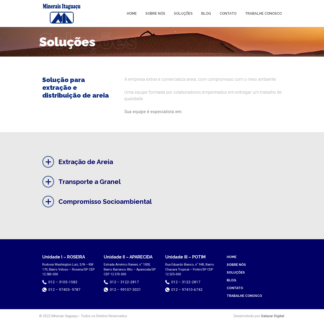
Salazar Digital (272, 316)
